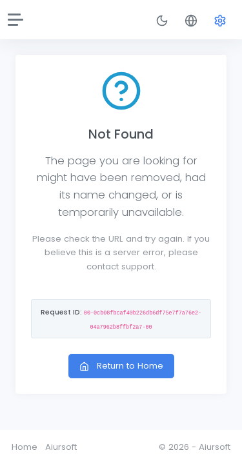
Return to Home (121, 366)
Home (24, 447)
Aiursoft (61, 447)
